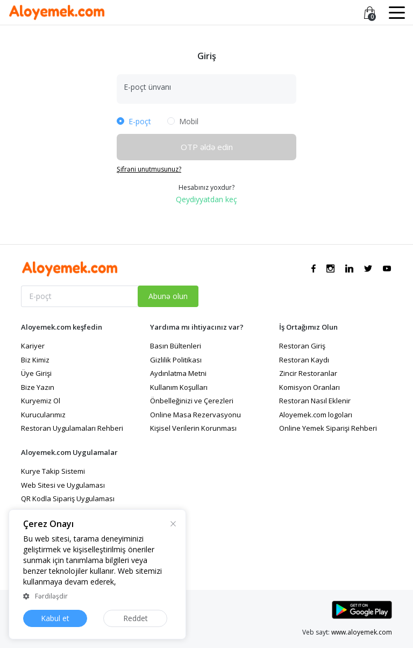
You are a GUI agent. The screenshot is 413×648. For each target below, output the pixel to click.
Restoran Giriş (302, 346)
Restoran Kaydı (304, 360)
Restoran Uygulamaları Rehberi (72, 428)
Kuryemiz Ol (40, 400)
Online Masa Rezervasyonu (195, 414)
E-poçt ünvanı (147, 87)
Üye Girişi (36, 373)
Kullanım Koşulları (179, 387)
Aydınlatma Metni (178, 373)
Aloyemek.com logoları (315, 414)
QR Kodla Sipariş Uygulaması (68, 498)
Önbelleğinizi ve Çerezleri (191, 400)
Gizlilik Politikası (176, 360)
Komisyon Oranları (309, 387)
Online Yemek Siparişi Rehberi (328, 428)
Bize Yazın (37, 387)
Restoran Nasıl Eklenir (315, 400)
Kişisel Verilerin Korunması (193, 428)
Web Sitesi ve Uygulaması (63, 485)
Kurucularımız (43, 414)
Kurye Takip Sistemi (53, 471)
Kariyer (33, 346)
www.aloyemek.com (361, 632)
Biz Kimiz (35, 360)
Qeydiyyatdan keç (206, 199)
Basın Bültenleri (175, 346)
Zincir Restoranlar (308, 373)
